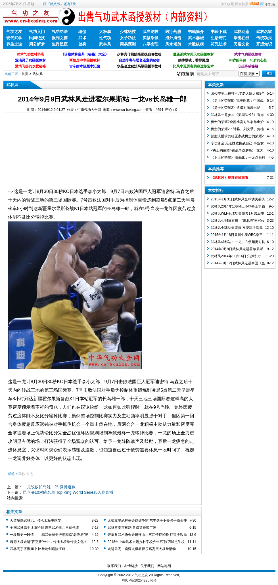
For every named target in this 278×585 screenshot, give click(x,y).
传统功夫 (264, 38)
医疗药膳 (173, 31)
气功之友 (14, 31)
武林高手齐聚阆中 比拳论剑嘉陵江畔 (37, 549)
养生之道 (14, 44)
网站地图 (164, 566)
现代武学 (14, 38)
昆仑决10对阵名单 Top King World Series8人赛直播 (68, 492)
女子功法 (128, 38)
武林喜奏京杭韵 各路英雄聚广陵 (132, 528)
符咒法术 (219, 44)
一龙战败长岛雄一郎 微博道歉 (49, 487)
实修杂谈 (150, 38)
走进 (29, 474)
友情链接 (131, 566)
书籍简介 (196, 31)
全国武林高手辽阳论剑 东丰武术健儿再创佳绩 (44, 528)
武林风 (105, 44)
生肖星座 (60, 44)
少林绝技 (128, 31)
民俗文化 (241, 44)
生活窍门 (219, 38)
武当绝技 (150, 31)
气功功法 (60, 31)
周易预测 (128, 44)
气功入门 (37, 31)
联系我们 (114, 566)
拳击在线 (241, 38)
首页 (25, 74)
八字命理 (150, 44)
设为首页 (241, 4)
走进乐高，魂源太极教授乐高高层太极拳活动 (142, 549)
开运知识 (264, 44)
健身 (82, 44)
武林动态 (241, 31)
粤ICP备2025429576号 (139, 580)
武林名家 (264, 31)
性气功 (105, 38)
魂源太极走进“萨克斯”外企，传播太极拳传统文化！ (48, 542)
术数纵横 (196, 44)
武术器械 (196, 38)
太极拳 (105, 31)
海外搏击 (173, 38)
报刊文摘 (60, 38)
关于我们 (147, 566)
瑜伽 (82, 31)
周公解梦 (37, 44)
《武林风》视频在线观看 (229, 178)
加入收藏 (227, 4)
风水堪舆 (173, 44)
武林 (21, 474)
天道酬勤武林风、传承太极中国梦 (35, 520)
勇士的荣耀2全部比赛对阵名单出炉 (237, 122)
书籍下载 (219, 31)
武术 (82, 38)
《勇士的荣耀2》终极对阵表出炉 (235, 108)
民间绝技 (37, 38)
